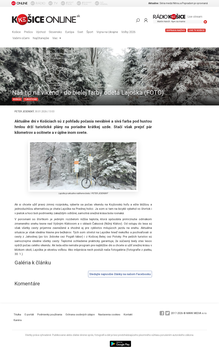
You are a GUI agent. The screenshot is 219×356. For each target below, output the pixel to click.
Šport (89, 32)
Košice (16, 32)
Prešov (28, 32)
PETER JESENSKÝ (24, 111)
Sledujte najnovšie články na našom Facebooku (120, 274)
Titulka (17, 314)
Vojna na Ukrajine (107, 32)
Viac (56, 38)
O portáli (29, 314)
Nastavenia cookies (109, 314)
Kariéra (18, 320)
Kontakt (128, 314)
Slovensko (55, 32)
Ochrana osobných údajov (80, 314)
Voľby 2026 (128, 32)
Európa (69, 32)
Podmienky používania (49, 314)
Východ (41, 32)
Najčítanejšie (41, 38)
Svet (80, 32)
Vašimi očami (20, 38)
